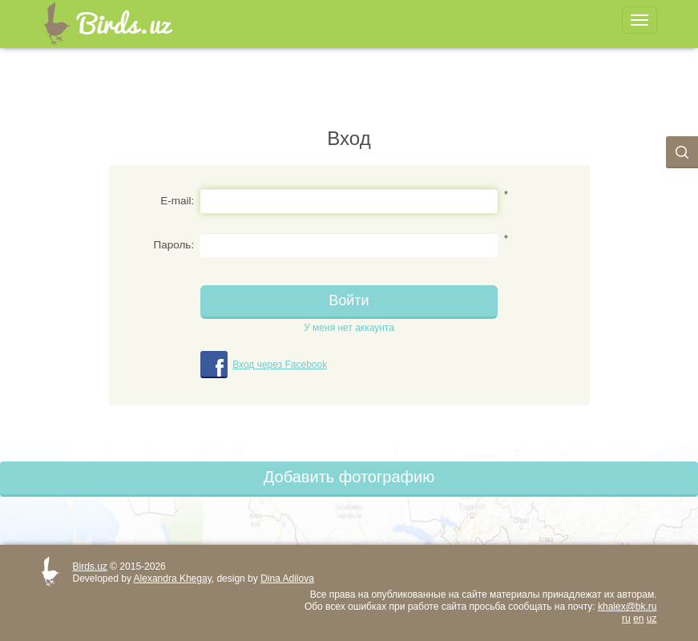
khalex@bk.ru (627, 606)
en (638, 618)
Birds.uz (90, 566)
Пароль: (174, 245)
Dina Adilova (287, 578)
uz (652, 618)
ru (626, 618)
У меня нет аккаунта (349, 327)
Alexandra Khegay (173, 578)
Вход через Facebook (279, 364)
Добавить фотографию (349, 477)
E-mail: (177, 201)
